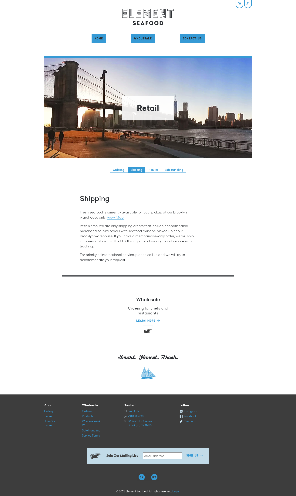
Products (87, 416)
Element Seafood (148, 17)
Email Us (133, 411)
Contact (129, 405)
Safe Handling (174, 170)
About (49, 405)
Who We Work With (91, 423)
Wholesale (143, 38)
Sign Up (192, 455)
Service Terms (91, 435)
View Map (115, 218)
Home (99, 38)
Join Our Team (49, 423)
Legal (176, 491)
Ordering (118, 170)
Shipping (136, 170)
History (48, 411)
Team (48, 416)
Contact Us (192, 38)
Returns (153, 170)
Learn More (145, 320)
